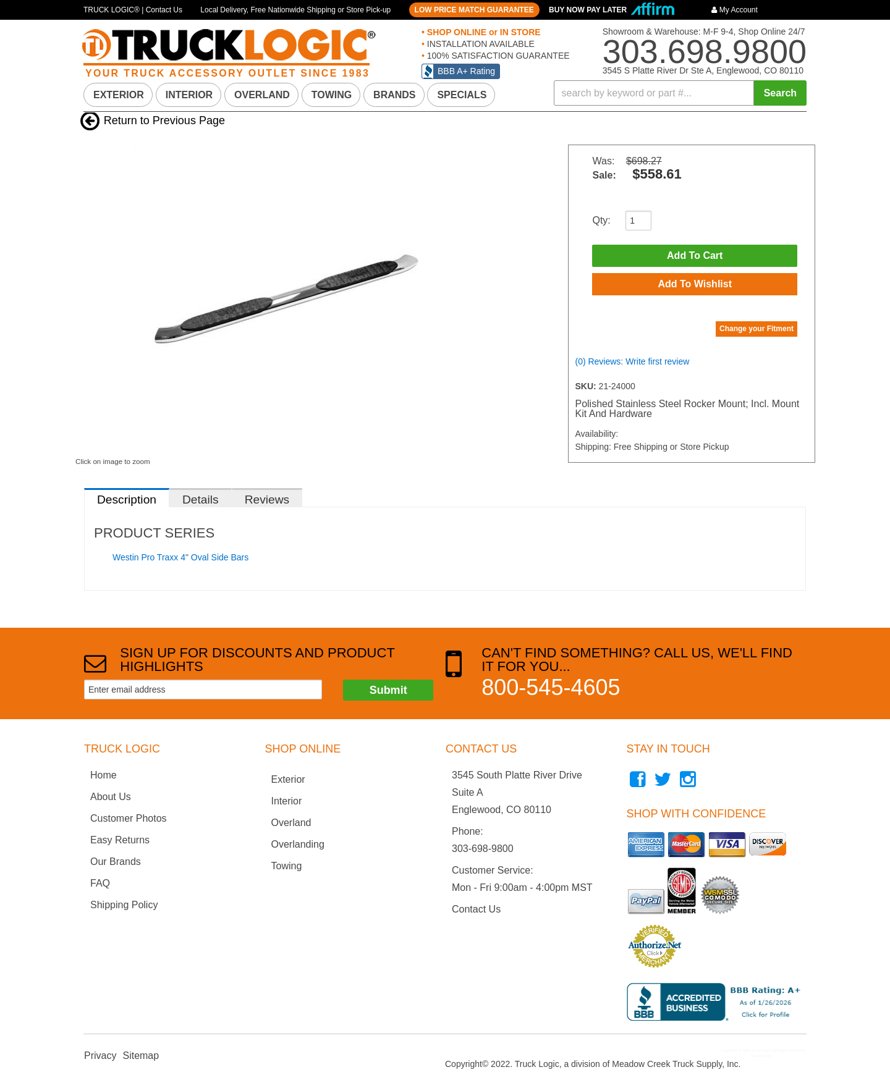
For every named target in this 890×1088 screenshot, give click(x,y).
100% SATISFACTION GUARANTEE (497, 56)
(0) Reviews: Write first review (632, 361)
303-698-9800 (483, 848)
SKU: (586, 386)
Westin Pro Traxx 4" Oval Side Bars (180, 557)
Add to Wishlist (695, 284)
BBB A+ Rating (466, 71)
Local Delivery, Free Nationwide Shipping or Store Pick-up (295, 10)
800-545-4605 (550, 687)
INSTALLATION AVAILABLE (480, 44)
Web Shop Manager (788, 1056)
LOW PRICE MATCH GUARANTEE (474, 10)
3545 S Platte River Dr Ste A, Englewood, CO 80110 (703, 70)
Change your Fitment (756, 328)
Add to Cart (695, 255)
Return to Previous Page (164, 120)
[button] (680, 93)
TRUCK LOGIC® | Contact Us (132, 10)
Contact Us (476, 909)
